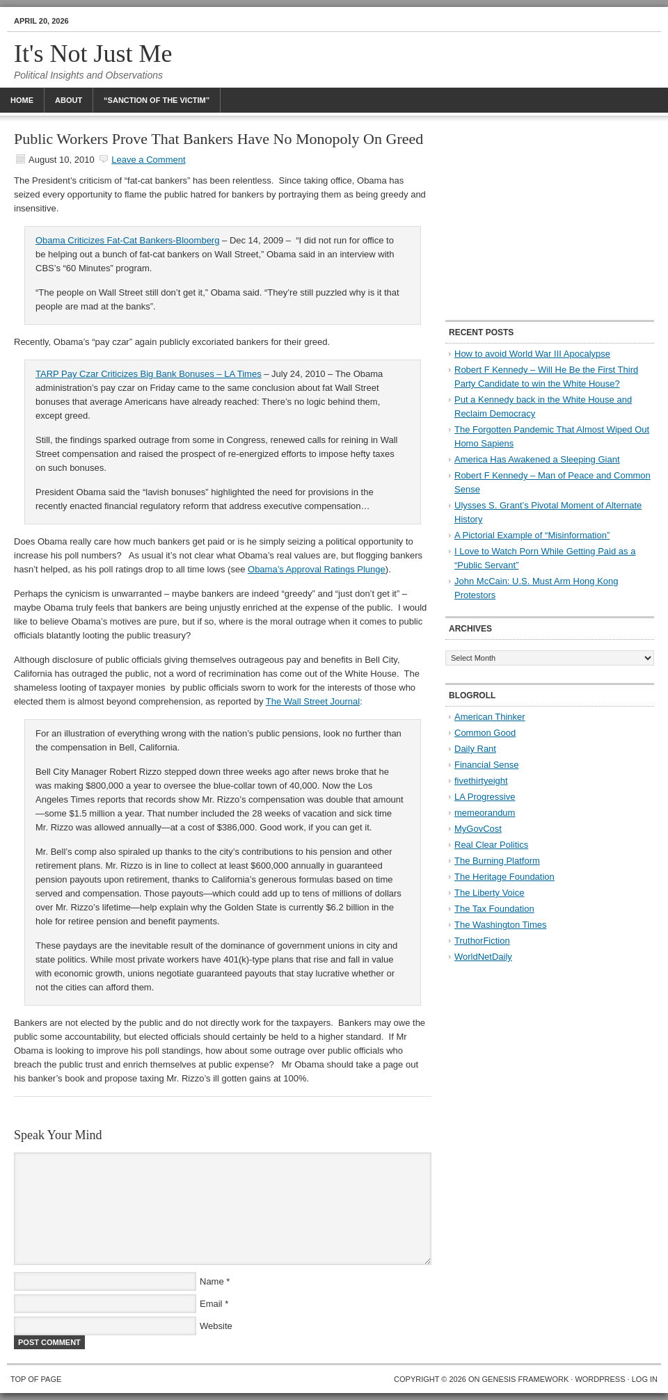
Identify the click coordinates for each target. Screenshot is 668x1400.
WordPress (600, 1379)
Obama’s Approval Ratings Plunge (316, 569)
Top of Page (35, 1379)
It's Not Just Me (93, 53)
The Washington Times (500, 924)
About (68, 100)
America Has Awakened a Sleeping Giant (537, 459)
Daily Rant (475, 748)
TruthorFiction (482, 940)
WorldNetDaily (483, 956)
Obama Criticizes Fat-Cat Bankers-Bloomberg (127, 240)
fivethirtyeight (481, 780)
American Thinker (489, 716)
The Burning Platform (497, 860)
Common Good (485, 732)
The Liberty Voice (489, 892)
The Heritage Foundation (504, 876)
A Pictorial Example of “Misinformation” (532, 535)
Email (211, 1303)
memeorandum (484, 812)
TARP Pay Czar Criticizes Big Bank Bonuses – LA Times (148, 374)
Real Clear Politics (491, 844)
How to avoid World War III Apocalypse (532, 353)
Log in (645, 1379)
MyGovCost (478, 828)
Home (21, 100)
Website (216, 1326)
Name (212, 1281)
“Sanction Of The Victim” (156, 100)
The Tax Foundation (494, 908)
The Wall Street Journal (313, 701)
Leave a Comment (148, 159)
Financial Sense (486, 764)
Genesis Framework (525, 1379)
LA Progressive (484, 796)
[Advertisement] (549, 219)
